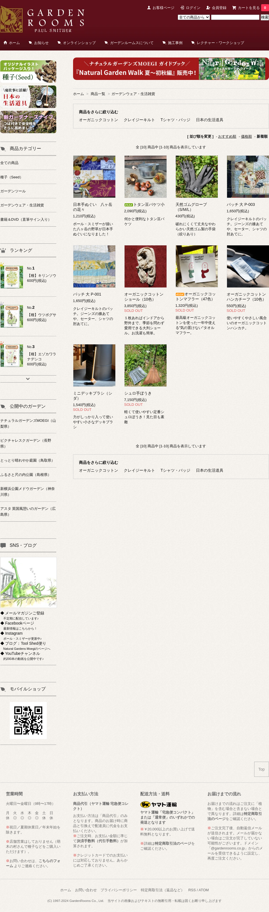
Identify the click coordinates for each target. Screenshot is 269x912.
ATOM (204, 890)
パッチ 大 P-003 (241, 204)
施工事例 (175, 43)
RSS (192, 890)
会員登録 (219, 8)
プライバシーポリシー (118, 890)
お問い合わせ (86, 890)
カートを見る (253, 8)
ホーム (14, 43)
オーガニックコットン (98, 120)
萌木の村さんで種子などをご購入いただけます (33, 846)
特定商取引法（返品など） (162, 890)
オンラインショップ (79, 43)
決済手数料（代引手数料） (98, 841)
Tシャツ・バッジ (176, 120)
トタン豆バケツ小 (144, 204)
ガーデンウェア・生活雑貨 (133, 94)
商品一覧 (98, 94)
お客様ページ (163, 8)
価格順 (246, 136)
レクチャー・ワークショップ (220, 43)
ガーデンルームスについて (132, 43)
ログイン (193, 8)
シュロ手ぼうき (138, 393)
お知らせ (41, 43)
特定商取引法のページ (173, 843)
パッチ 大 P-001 (87, 294)
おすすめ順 (227, 136)
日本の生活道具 (209, 120)
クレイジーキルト (139, 120)
